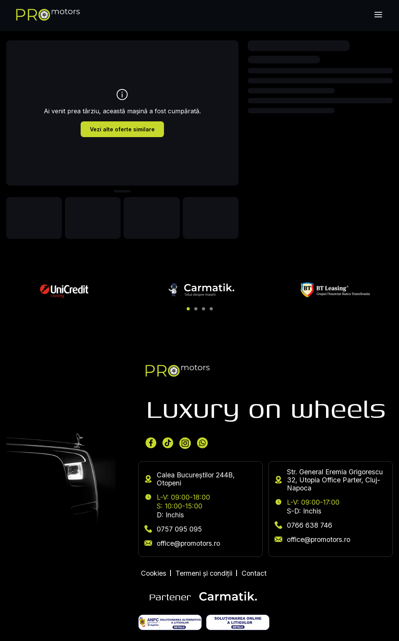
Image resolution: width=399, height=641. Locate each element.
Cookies (153, 573)
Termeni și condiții (203, 573)
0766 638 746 (303, 525)
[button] (188, 308)
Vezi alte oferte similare (122, 129)
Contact (254, 573)
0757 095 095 (173, 529)
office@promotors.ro (182, 543)
